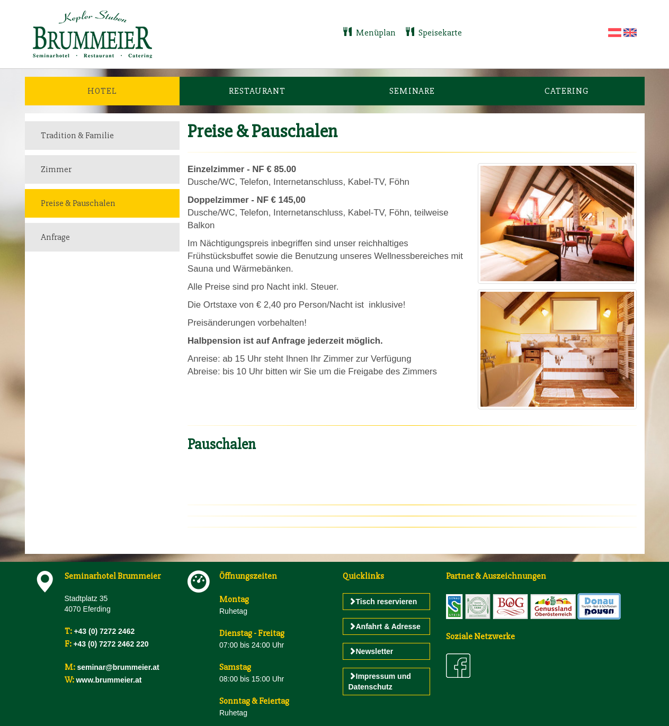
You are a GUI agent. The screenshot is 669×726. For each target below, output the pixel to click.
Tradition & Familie (77, 135)
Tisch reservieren (383, 601)
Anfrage (55, 237)
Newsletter (371, 651)
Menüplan (370, 32)
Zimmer (56, 169)
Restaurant (257, 90)
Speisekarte (433, 32)
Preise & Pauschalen (78, 203)
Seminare (412, 90)
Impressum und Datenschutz (380, 681)
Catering (567, 90)
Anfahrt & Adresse (385, 626)
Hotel (102, 90)
